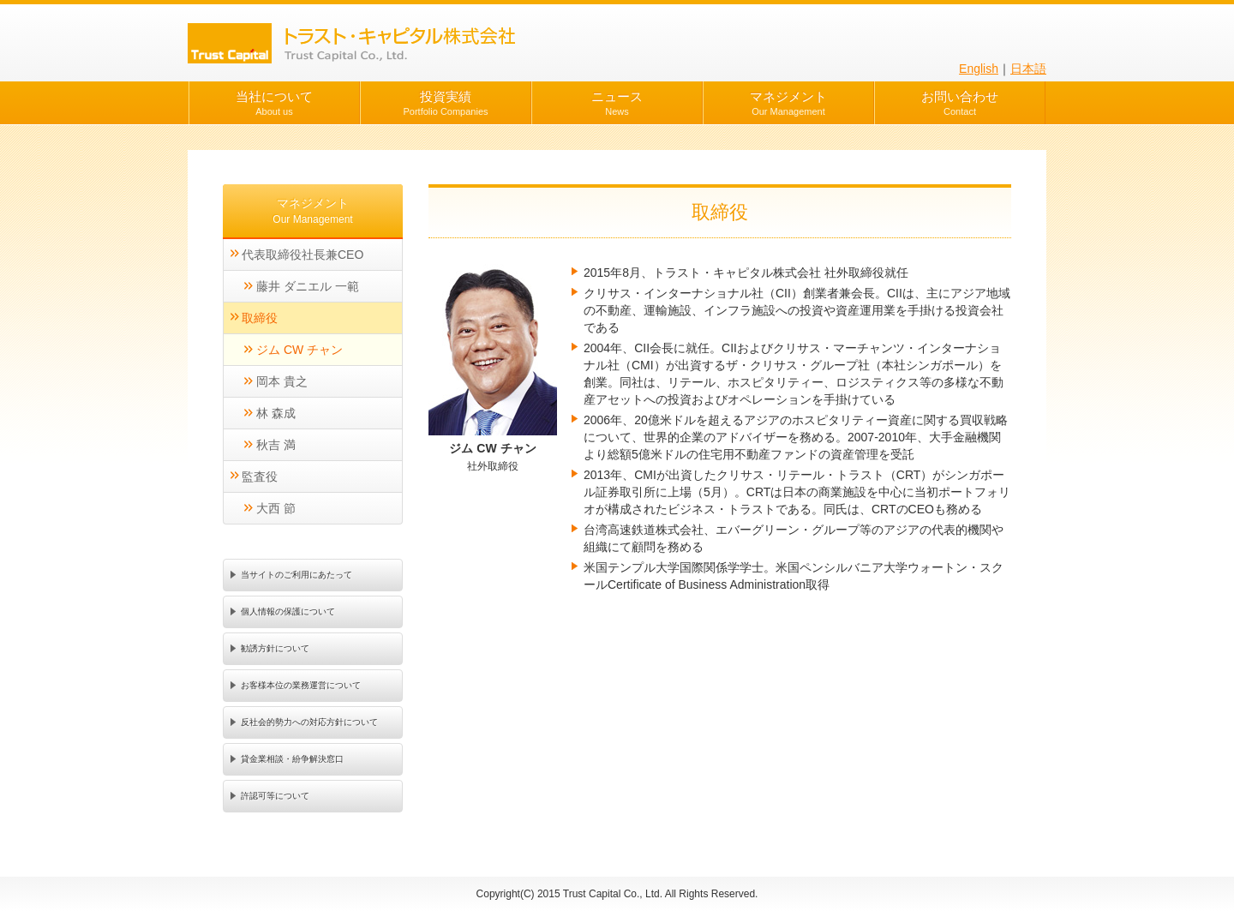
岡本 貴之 (282, 381)
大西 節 (276, 508)
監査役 (260, 476)
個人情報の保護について (288, 611)
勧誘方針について (275, 648)
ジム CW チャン (299, 350)
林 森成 (276, 413)
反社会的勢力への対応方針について (309, 722)
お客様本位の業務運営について (301, 685)
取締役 (260, 318)
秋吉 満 (276, 445)
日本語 (1028, 68)
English (978, 68)
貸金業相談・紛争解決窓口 (292, 758)
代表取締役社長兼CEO (302, 254)
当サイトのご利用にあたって (296, 574)
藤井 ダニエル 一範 (307, 286)
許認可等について (275, 795)
